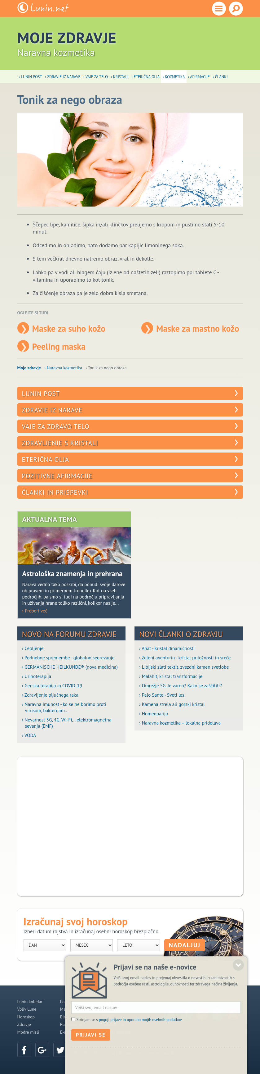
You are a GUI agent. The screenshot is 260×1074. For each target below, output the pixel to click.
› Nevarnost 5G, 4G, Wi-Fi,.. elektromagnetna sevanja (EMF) (67, 723)
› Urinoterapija (36, 676)
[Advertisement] (130, 826)
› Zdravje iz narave (62, 76)
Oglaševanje (114, 1024)
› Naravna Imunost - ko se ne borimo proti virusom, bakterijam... (64, 707)
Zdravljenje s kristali (60, 443)
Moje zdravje (29, 368)
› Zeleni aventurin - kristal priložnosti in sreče (185, 657)
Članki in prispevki (55, 492)
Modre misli (28, 1032)
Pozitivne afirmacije (57, 476)
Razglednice (71, 1024)
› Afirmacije (199, 76)
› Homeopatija (153, 713)
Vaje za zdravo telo (56, 426)
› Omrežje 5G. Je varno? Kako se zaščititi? (180, 685)
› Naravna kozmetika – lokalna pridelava (180, 723)
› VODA (29, 735)
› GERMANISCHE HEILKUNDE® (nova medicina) (70, 667)
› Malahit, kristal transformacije (170, 676)
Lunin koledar (30, 1001)
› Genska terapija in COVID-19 (52, 685)
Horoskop (26, 1017)
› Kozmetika (174, 76)
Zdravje (24, 1024)
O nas (108, 1016)
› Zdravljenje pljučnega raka (50, 695)
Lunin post (41, 393)
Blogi (65, 1017)
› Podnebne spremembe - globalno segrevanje (68, 657)
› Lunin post (30, 76)
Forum (66, 1001)
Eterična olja (45, 459)
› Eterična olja (145, 76)
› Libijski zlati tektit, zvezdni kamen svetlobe (184, 667)
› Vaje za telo (95, 76)
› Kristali (119, 76)
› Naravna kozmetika (63, 368)
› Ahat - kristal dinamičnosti (167, 648)
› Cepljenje (33, 648)
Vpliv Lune (27, 1009)
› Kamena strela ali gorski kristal (172, 704)
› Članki (220, 76)
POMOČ (120, 1002)
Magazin (68, 1009)
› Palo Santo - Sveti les (161, 695)
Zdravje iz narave (52, 410)
